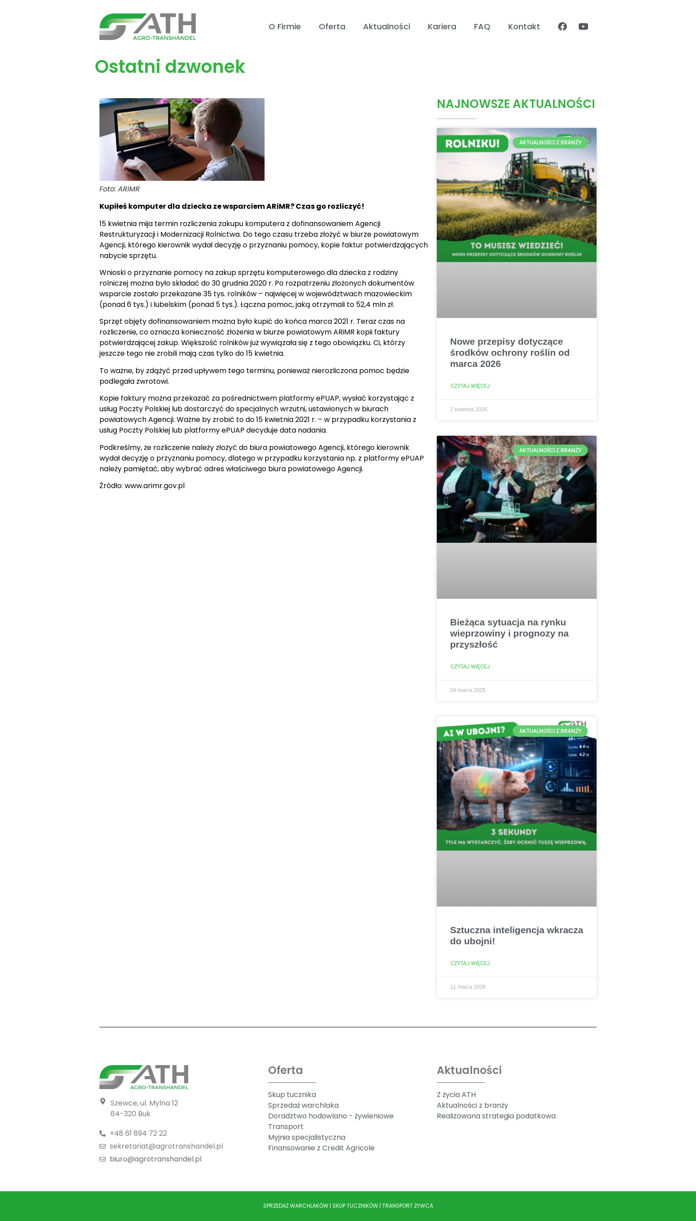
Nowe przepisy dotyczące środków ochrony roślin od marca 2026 (510, 352)
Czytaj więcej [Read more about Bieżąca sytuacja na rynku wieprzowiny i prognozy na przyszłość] (470, 667)
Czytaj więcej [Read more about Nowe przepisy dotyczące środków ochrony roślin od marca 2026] (470, 386)
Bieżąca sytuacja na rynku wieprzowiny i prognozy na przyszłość (509, 633)
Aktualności (386, 26)
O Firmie (285, 26)
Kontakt (524, 26)
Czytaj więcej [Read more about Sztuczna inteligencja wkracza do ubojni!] (470, 963)
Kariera (442, 26)
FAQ (482, 26)
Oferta (332, 26)
